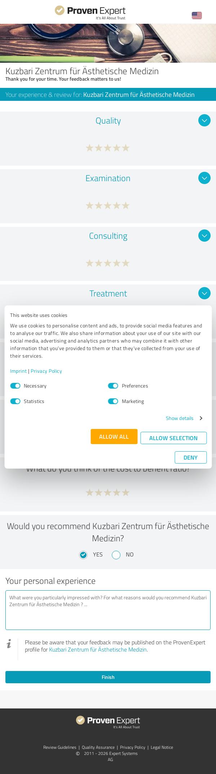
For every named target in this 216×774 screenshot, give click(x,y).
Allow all (114, 436)
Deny (191, 457)
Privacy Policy (46, 370)
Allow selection (173, 438)
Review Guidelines (59, 747)
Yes (98, 554)
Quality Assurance (98, 747)
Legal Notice (162, 747)
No (130, 554)
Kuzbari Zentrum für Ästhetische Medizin (98, 649)
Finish (108, 677)
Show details (180, 418)
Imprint (18, 370)
